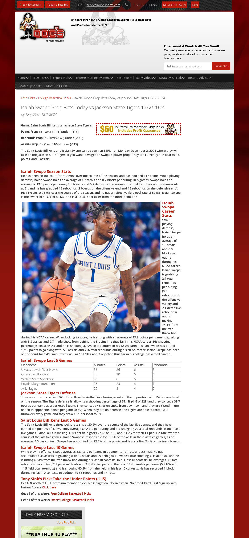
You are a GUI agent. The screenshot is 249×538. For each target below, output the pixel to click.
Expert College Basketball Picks (72, 518)
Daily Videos (146, 47)
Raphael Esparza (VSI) (205, 110)
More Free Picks (215, 78)
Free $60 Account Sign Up (197, 154)
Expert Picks (63, 47)
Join (202, 5)
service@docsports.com (105, 5)
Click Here (74, 506)
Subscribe (221, 36)
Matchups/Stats (31, 56)
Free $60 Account (31, 5)
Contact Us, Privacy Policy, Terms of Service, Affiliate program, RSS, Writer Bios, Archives (150, 533)
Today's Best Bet (61, 5)
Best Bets (124, 47)
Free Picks (41, 47)
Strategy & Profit (172, 47)
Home (23, 47)
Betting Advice (199, 47)
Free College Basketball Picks (70, 512)
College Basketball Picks (54, 68)
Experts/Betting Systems (94, 47)
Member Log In (181, 5)
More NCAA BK (56, 56)
